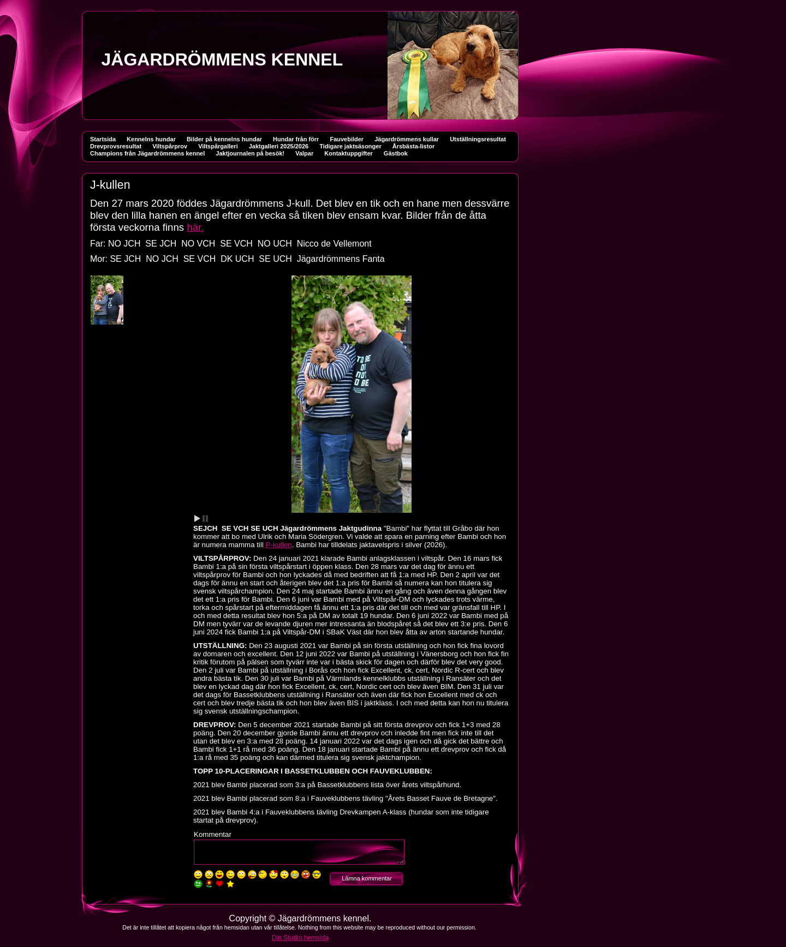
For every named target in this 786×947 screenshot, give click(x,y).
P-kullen (279, 545)
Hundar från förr (296, 139)
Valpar (304, 153)
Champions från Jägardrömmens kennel (147, 153)
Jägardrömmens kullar (406, 139)
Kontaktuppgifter (348, 153)
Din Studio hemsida (300, 938)
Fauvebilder (347, 139)
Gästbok (396, 153)
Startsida (103, 139)
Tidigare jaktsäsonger (350, 146)
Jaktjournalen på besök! (250, 153)
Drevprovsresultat (115, 146)
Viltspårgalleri (218, 146)
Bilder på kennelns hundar (224, 139)
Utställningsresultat (478, 139)
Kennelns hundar (151, 139)
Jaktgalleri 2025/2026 (278, 146)
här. (195, 227)
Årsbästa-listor (413, 146)
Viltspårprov (169, 146)
